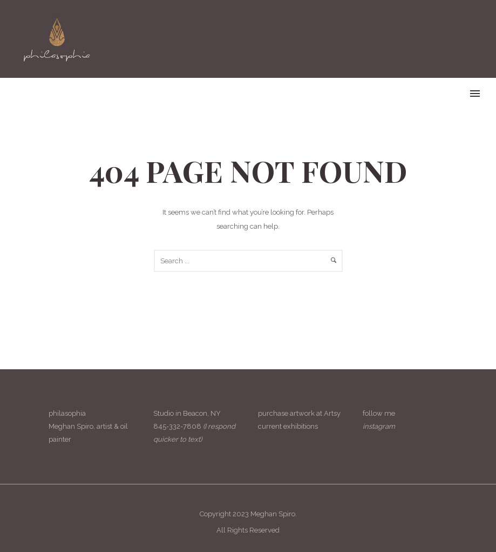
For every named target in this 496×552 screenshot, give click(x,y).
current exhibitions (288, 426)
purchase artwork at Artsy (299, 413)
